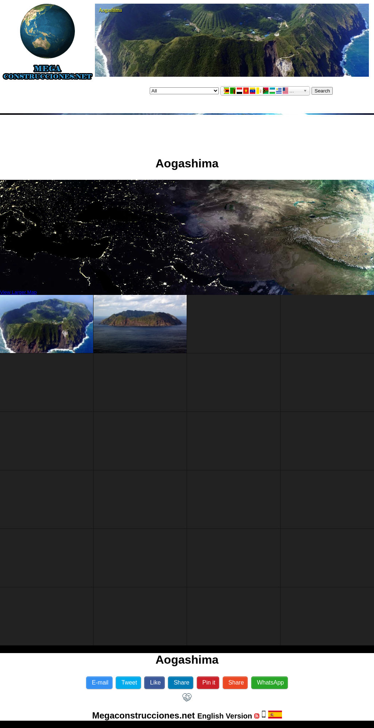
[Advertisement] (187, 132)
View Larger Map (18, 292)
